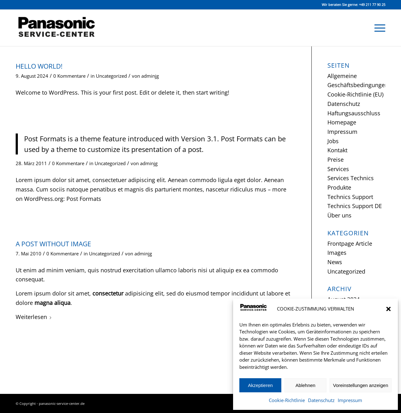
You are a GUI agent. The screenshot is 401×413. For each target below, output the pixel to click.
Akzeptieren (260, 385)
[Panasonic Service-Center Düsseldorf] (61, 28)
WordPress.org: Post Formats (62, 198)
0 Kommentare (69, 76)
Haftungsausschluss (353, 113)
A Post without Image (53, 243)
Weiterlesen (34, 317)
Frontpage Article (349, 243)
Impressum (350, 400)
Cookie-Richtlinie (287, 400)
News (334, 262)
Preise (335, 159)
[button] (388, 309)
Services (338, 169)
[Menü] (377, 28)
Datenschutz (321, 400)
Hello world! (39, 66)
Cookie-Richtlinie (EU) (355, 94)
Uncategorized (111, 76)
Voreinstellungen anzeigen (360, 385)
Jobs (333, 141)
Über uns (339, 215)
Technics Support (350, 197)
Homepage (341, 122)
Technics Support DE (354, 206)
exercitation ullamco (150, 270)
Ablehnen (305, 385)
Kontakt (337, 150)
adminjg (150, 76)
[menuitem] (377, 28)
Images (336, 252)
